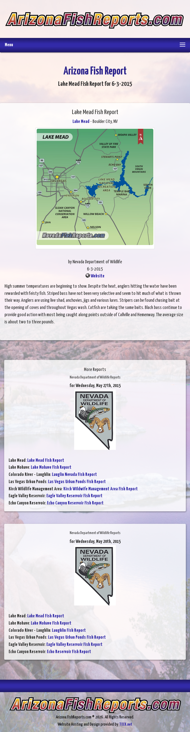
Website (97, 276)
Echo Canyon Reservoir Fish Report (75, 503)
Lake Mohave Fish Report (51, 467)
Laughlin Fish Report (69, 630)
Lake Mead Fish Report (45, 460)
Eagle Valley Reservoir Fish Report (74, 496)
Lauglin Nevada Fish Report (74, 474)
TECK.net (125, 724)
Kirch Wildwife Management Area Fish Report (100, 489)
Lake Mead (80, 121)
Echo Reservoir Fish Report (69, 651)
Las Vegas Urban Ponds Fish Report (77, 482)
